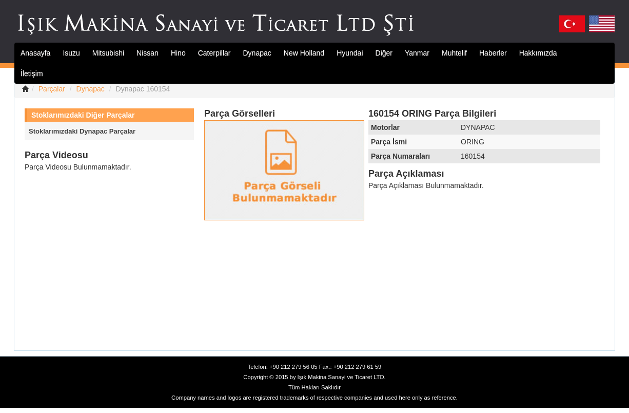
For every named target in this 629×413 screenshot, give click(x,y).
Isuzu (71, 53)
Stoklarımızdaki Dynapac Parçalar (82, 131)
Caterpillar (214, 53)
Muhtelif (454, 53)
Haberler (493, 53)
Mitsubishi (108, 53)
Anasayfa (35, 53)
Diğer (384, 53)
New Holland (304, 53)
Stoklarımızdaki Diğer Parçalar (83, 115)
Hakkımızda (538, 53)
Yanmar (417, 53)
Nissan (147, 53)
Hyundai (350, 53)
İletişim (32, 73)
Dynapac (257, 53)
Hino (178, 53)
